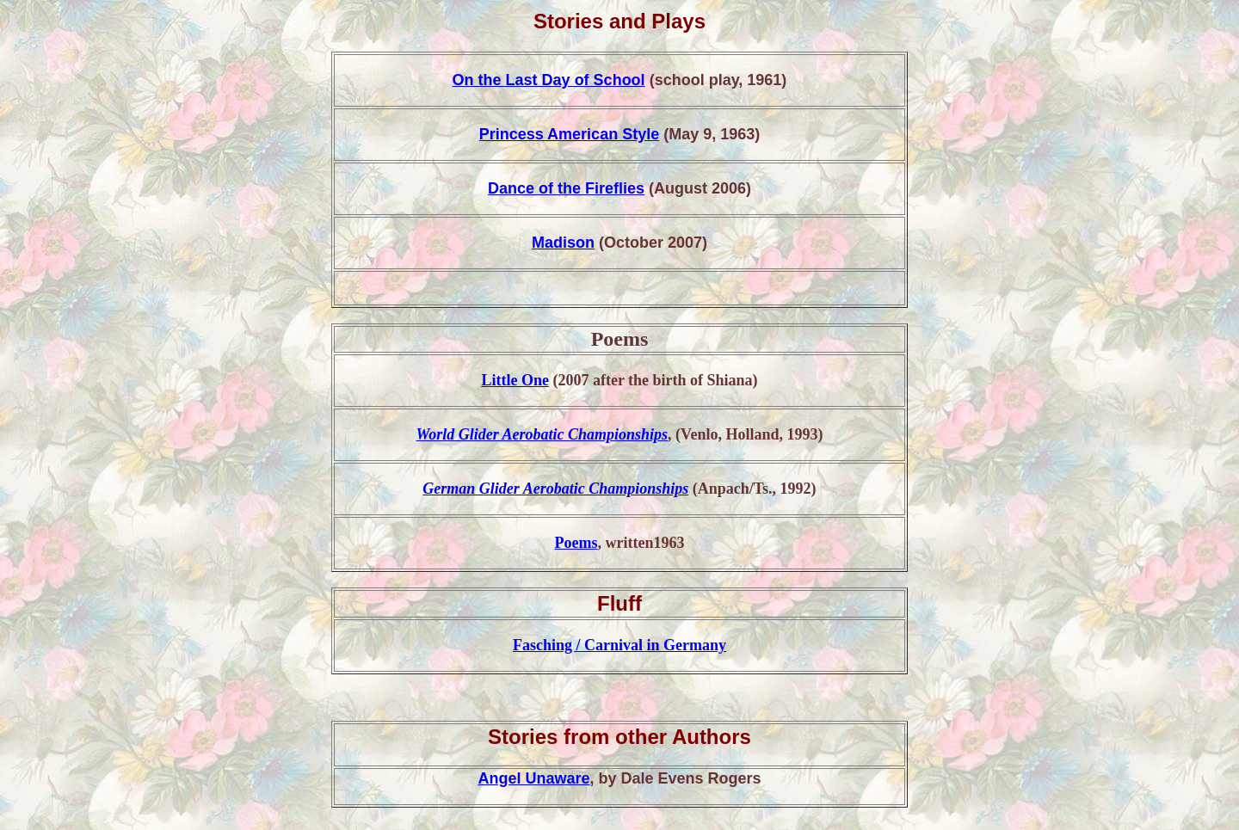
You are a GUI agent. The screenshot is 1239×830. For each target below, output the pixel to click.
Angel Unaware (533, 778)
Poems (576, 542)
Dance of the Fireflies (566, 188)
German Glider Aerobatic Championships (555, 488)
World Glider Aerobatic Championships (542, 434)
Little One (515, 380)
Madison (563, 242)
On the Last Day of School (549, 80)
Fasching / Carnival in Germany (619, 645)
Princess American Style (569, 134)
